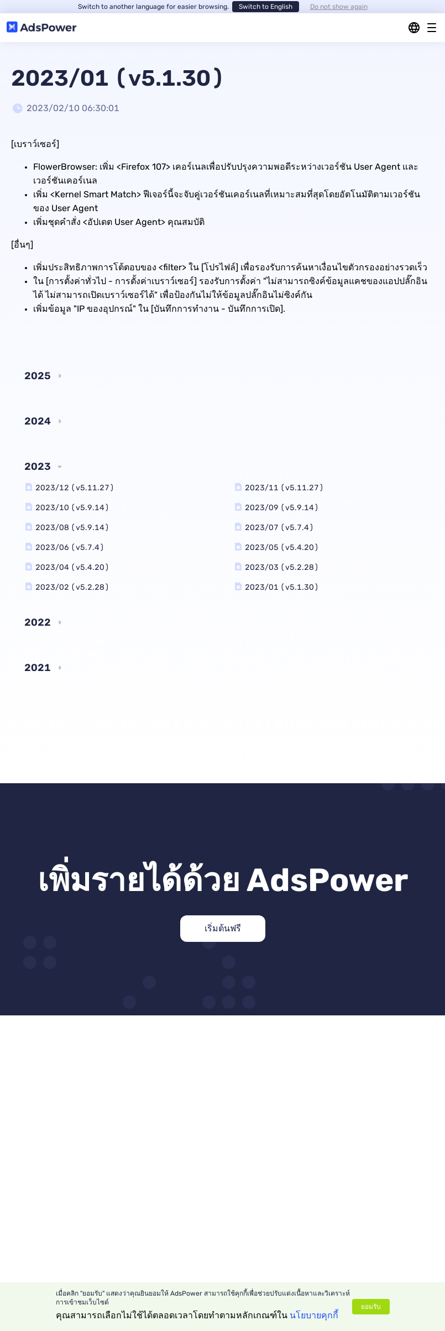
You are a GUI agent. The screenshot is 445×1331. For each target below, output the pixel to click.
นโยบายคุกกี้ (314, 1315)
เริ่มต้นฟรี (223, 928)
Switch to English (265, 7)
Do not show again (339, 7)
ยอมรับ (371, 1307)
